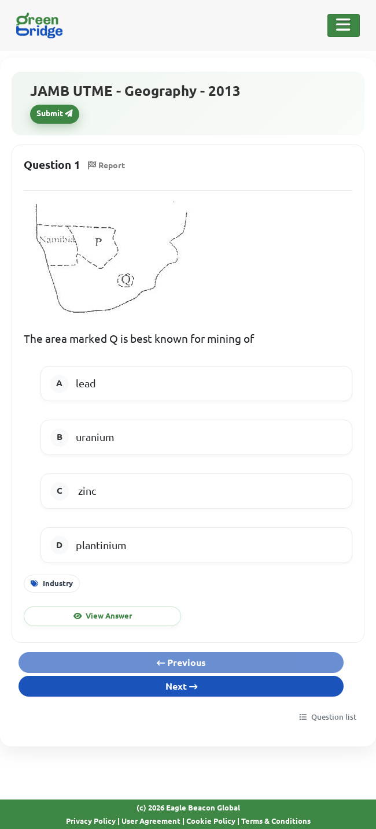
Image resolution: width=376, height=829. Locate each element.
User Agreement (150, 821)
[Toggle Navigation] (343, 25)
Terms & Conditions (276, 821)
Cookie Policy (210, 821)
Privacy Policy (91, 821)
